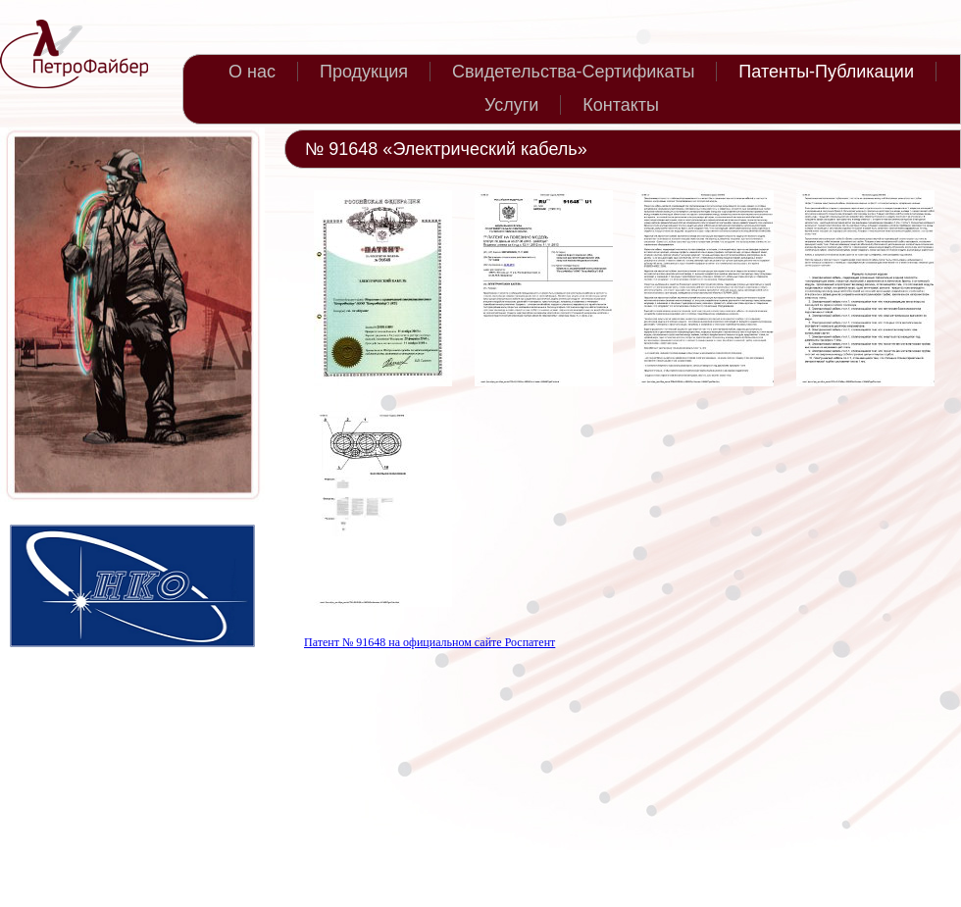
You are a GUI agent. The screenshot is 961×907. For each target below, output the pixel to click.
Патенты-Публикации (826, 71)
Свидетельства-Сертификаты (573, 71)
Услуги (511, 105)
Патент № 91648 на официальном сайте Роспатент (429, 642)
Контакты (620, 105)
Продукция (364, 71)
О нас (252, 71)
